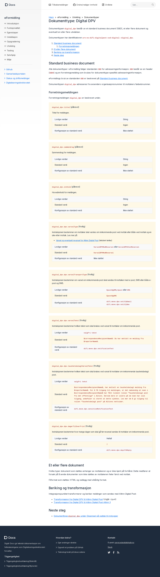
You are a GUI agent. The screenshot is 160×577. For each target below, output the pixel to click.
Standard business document (67, 43)
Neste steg (59, 55)
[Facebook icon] (113, 552)
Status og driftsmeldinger (18, 78)
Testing (10, 50)
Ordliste (107, 5)
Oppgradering (13, 41)
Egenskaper (12, 32)
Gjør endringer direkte (67, 542)
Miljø (9, 59)
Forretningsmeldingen (69, 46)
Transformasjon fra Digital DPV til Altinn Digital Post (78, 499)
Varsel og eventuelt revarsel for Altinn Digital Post (77, 240)
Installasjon (12, 37)
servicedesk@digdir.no (124, 542)
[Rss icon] (118, 552)
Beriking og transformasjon (67, 52)
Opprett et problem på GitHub (70, 547)
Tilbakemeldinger (58, 5)
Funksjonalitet (13, 28)
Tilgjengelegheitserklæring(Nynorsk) (21, 566)
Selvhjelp (11, 55)
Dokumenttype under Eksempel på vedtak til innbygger (86, 516)
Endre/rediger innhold (85, 5)
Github (9, 69)
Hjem (51, 17)
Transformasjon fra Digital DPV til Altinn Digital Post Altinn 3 (82, 502)
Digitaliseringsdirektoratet (18, 82)
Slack (110, 547)
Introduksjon (13, 23)
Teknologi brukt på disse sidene (71, 552)
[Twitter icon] (109, 552)
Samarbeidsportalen (15, 74)
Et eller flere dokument (65, 49)
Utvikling (11, 46)
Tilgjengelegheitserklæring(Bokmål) (21, 561)
